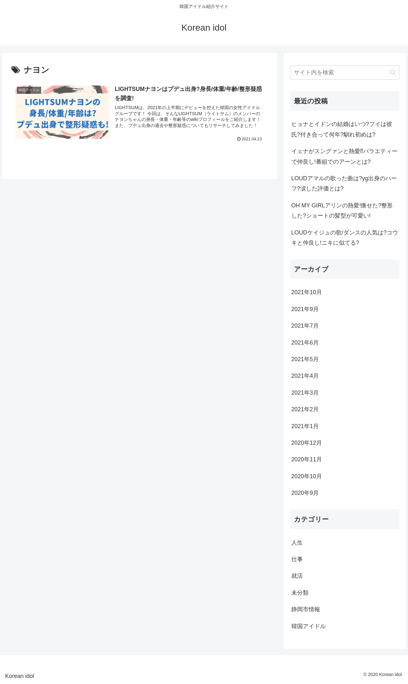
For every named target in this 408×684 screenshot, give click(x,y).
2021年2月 (305, 409)
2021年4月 (305, 376)
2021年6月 (305, 342)
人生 (297, 542)
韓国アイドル (308, 626)
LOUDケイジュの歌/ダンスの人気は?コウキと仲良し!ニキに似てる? (344, 237)
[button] (392, 72)
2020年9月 (305, 493)
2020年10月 (306, 476)
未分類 (300, 593)
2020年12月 (306, 443)
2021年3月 (305, 393)
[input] (345, 72)
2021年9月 (305, 309)
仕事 (297, 559)
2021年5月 (305, 359)
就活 (297, 576)
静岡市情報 (305, 609)
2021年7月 (305, 326)
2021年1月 (305, 426)
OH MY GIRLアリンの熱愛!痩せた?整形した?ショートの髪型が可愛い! (342, 210)
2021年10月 (306, 292)
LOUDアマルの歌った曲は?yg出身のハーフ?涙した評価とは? (344, 183)
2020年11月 (306, 459)
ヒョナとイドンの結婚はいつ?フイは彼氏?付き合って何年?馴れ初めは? (341, 129)
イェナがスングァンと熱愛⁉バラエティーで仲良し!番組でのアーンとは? (344, 156)
